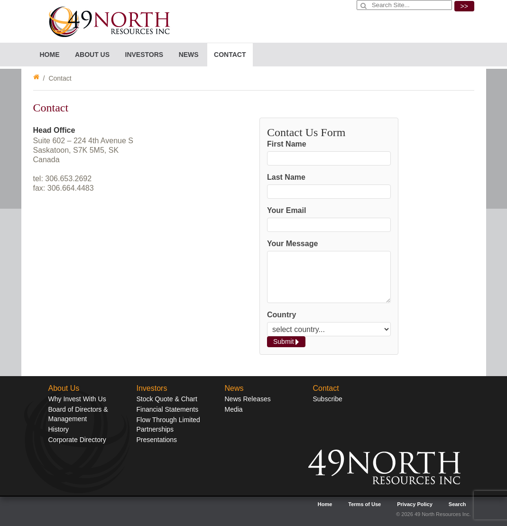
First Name (286, 144)
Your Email (286, 210)
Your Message (292, 244)
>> (464, 6)
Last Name (286, 177)
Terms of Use (364, 504)
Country (281, 315)
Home (50, 54)
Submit (286, 342)
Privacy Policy (415, 504)
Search (457, 504)
